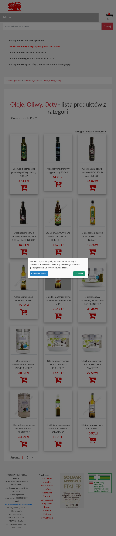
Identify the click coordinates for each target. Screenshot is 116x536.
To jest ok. (79, 273)
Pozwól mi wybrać (39, 273)
